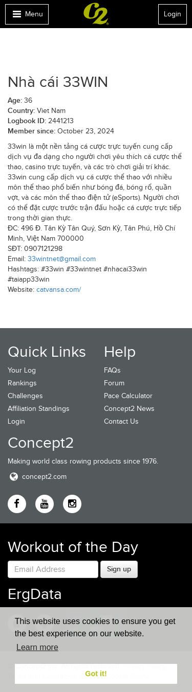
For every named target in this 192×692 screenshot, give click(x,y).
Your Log (22, 370)
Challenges (25, 396)
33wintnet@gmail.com (62, 259)
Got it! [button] (95, 674)
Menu (26, 17)
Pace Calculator (128, 396)
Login (172, 14)
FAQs (112, 370)
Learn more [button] (37, 647)
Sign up (119, 569)
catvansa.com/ (58, 289)
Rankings (22, 383)
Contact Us (121, 421)
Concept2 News (129, 408)
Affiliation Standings (39, 408)
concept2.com (37, 476)
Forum (114, 383)
